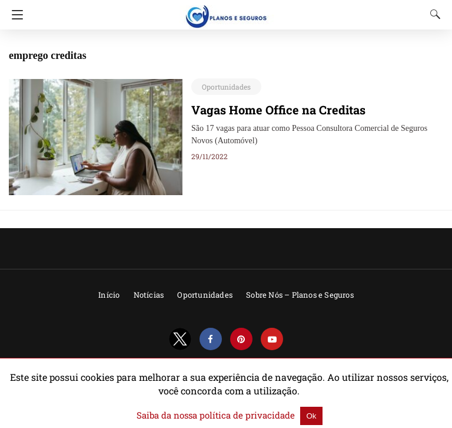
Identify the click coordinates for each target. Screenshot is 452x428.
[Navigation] (14, 14)
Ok (299, 415)
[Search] (432, 14)
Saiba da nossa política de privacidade (217, 415)
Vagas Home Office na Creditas (270, 109)
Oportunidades (223, 87)
